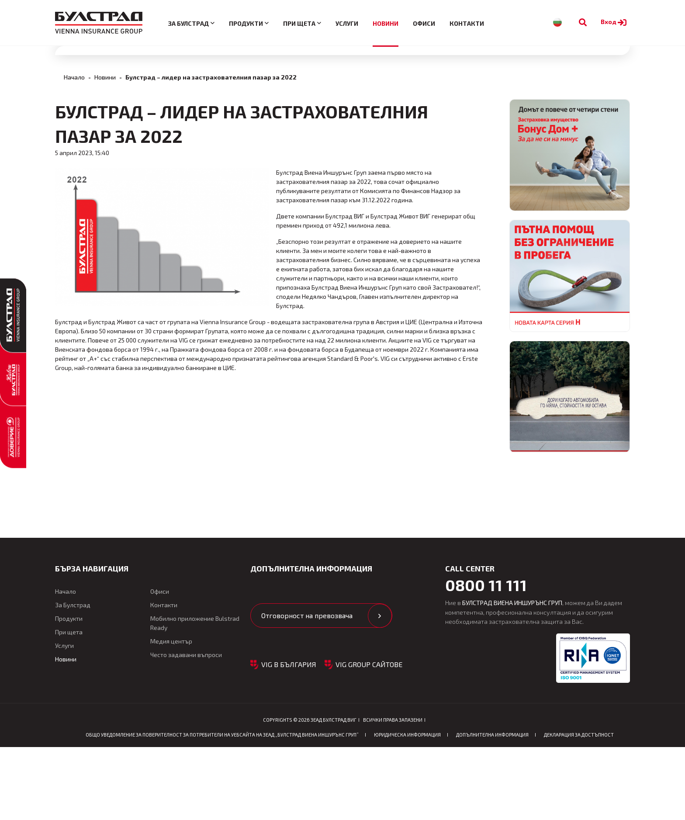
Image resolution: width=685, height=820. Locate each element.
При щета (69, 704)
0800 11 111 (486, 657)
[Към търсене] (582, 22)
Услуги (347, 23)
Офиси (424, 23)
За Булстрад (72, 677)
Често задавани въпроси (186, 727)
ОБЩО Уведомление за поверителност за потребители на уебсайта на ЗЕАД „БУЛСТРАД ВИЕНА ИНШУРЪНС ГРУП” (222, 807)
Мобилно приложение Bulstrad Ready (194, 695)
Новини (385, 23)
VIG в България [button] (288, 737)
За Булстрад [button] (188, 23)
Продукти (69, 691)
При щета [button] (299, 23)
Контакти (467, 23)
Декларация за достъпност (579, 807)
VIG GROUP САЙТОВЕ (369, 737)
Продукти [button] (246, 23)
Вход (615, 21)
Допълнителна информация (492, 807)
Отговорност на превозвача (307, 688)
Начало (74, 217)
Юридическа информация (407, 807)
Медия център (171, 713)
